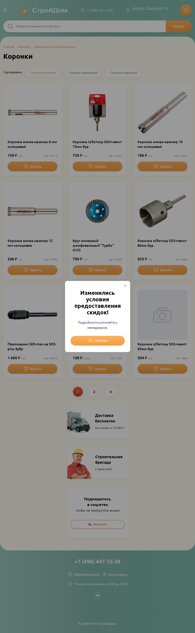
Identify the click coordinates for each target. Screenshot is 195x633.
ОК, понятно (97, 341)
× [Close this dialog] (125, 285)
